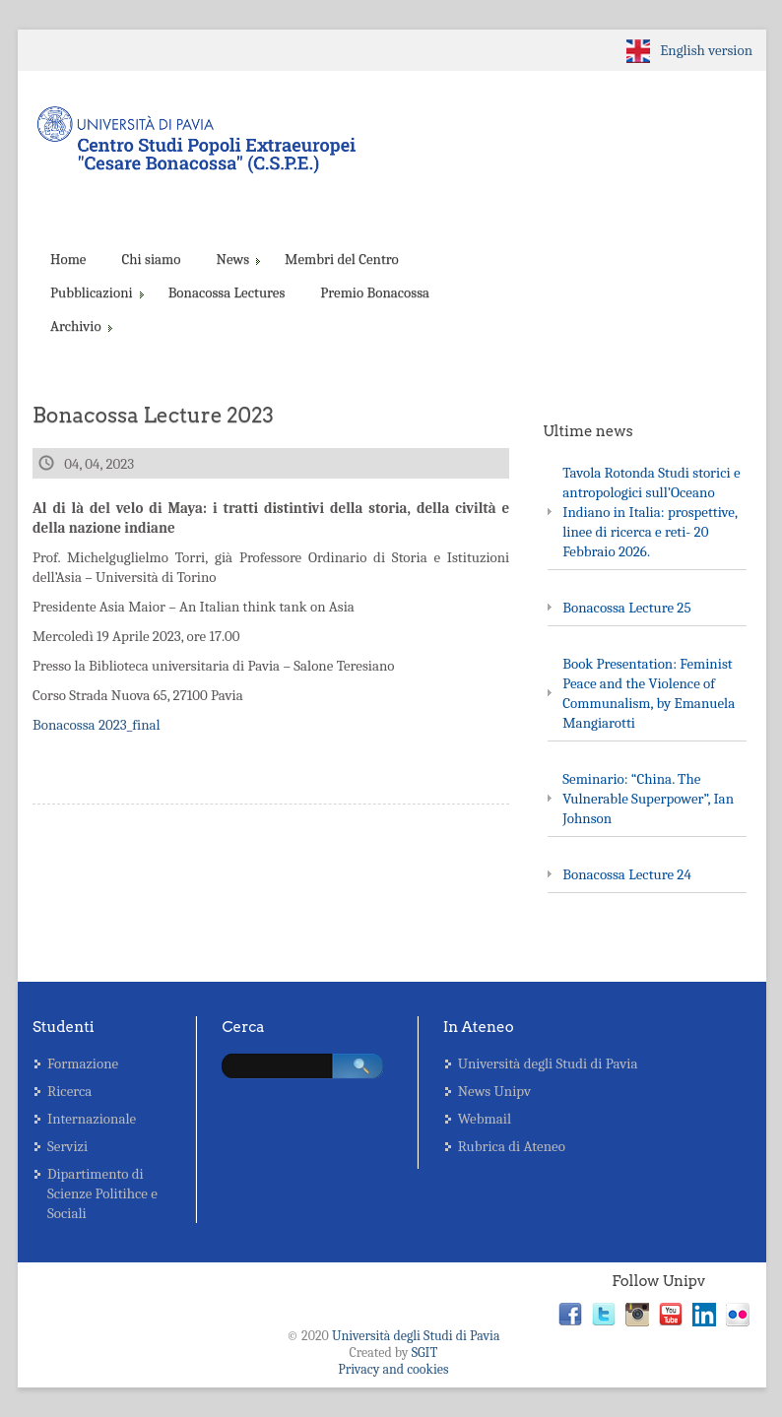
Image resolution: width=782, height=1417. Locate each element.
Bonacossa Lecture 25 (626, 607)
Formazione (82, 1063)
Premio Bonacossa (374, 292)
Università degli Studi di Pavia (548, 1063)
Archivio (79, 326)
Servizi (67, 1146)
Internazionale (91, 1118)
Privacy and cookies (393, 1369)
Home (68, 259)
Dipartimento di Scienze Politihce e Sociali (102, 1193)
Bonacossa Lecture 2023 (153, 415)
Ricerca (69, 1091)
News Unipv (494, 1091)
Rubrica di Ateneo (511, 1146)
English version (706, 50)
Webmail (484, 1118)
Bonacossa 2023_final (97, 725)
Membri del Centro (342, 259)
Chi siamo (150, 259)
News (236, 259)
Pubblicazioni (95, 292)
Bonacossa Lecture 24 (626, 874)
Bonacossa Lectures (227, 292)
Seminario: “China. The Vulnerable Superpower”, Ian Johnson (648, 798)
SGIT (425, 1352)
